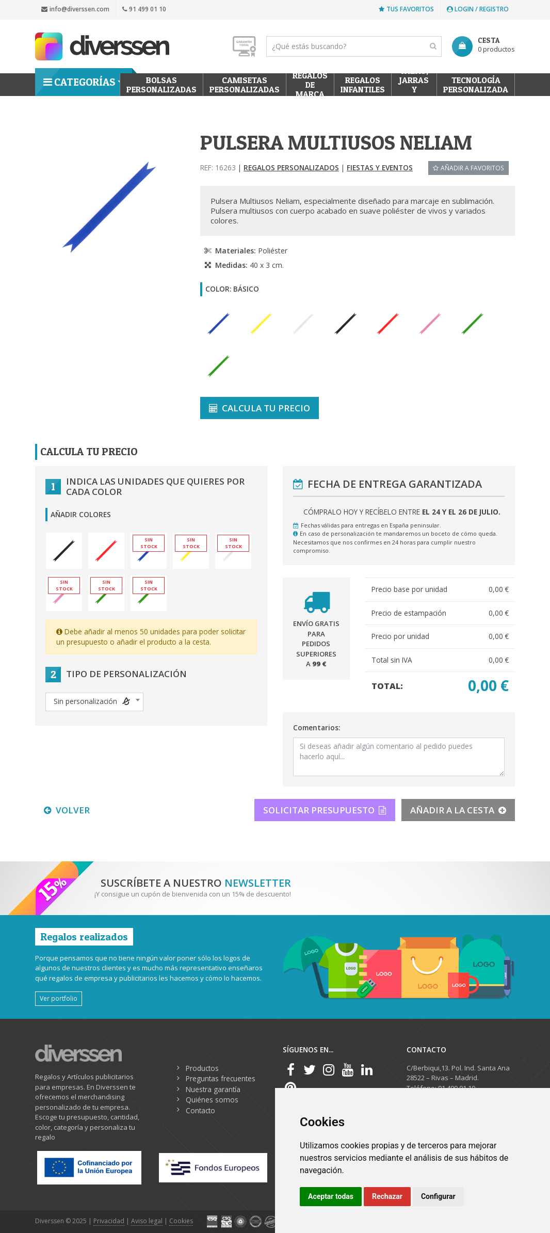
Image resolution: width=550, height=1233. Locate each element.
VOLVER (67, 810)
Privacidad (108, 1220)
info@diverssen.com (75, 9)
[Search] (354, 46)
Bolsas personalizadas (161, 84)
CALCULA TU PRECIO (259, 408)
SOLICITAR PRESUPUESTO (324, 810)
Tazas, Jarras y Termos (414, 84)
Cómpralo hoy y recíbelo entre (401, 512)
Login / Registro (478, 9)
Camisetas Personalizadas (244, 84)
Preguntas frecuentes (220, 1078)
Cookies (181, 1220)
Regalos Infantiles (363, 84)
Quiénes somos (212, 1099)
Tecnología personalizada (475, 84)
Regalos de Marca (310, 84)
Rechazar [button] (387, 1196)
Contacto (200, 1110)
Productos (202, 1068)
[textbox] (94, 701)
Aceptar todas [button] (330, 1196)
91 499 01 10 (144, 9)
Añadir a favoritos (468, 168)
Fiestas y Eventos (380, 167)
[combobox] (94, 702)
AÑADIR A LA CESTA (458, 810)
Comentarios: (316, 727)
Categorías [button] (79, 82)
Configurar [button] (438, 1196)
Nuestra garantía (213, 1089)
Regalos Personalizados (291, 167)
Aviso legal (147, 1220)
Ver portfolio (58, 998)
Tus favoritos (406, 9)
